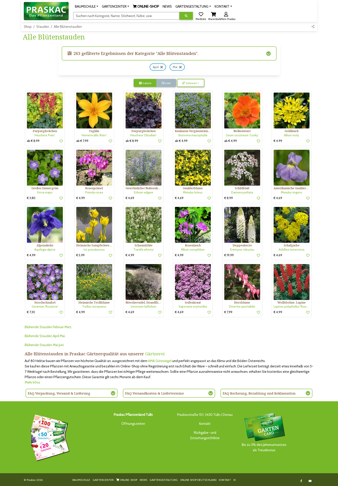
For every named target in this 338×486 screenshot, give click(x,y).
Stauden (42, 27)
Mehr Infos (32, 382)
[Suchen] (126, 16)
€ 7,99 (228, 312)
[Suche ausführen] (186, 16)
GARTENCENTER (103, 480)
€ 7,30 (31, 312)
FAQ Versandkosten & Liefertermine (154, 393)
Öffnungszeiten (133, 424)
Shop (28, 27)
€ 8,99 (228, 198)
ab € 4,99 (181, 141)
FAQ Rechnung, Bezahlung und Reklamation (259, 393)
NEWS (143, 480)
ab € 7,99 (82, 141)
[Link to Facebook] (301, 481)
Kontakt (205, 424)
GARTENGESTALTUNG (164, 480)
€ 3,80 (31, 198)
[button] (86, 6)
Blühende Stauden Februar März (48, 327)
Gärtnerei (155, 353)
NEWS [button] (167, 6)
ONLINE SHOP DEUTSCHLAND (198, 480)
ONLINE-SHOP (126, 480)
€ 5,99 (80, 255)
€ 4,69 (130, 198)
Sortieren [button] (189, 83)
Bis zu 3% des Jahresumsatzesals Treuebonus (264, 432)
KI (234, 480)
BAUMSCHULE (81, 480)
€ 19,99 (229, 255)
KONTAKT (225, 480)
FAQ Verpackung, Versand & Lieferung (59, 393)
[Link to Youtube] (310, 481)
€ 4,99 (278, 141)
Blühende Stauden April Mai (45, 336)
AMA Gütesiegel (160, 361)
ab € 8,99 (33, 141)
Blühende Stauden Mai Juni (44, 345)
